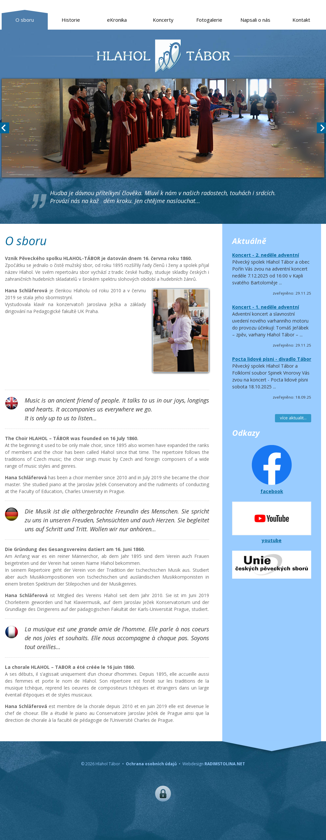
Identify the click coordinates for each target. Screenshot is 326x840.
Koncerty (163, 19)
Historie (71, 19)
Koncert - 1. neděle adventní (265, 307)
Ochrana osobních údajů (151, 764)
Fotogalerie (209, 19)
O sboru (24, 19)
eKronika (117, 19)
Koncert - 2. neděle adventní (265, 255)
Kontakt (301, 19)
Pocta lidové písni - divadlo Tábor (271, 359)
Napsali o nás (255, 19)
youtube (272, 540)
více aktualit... (293, 418)
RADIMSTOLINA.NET (224, 764)
